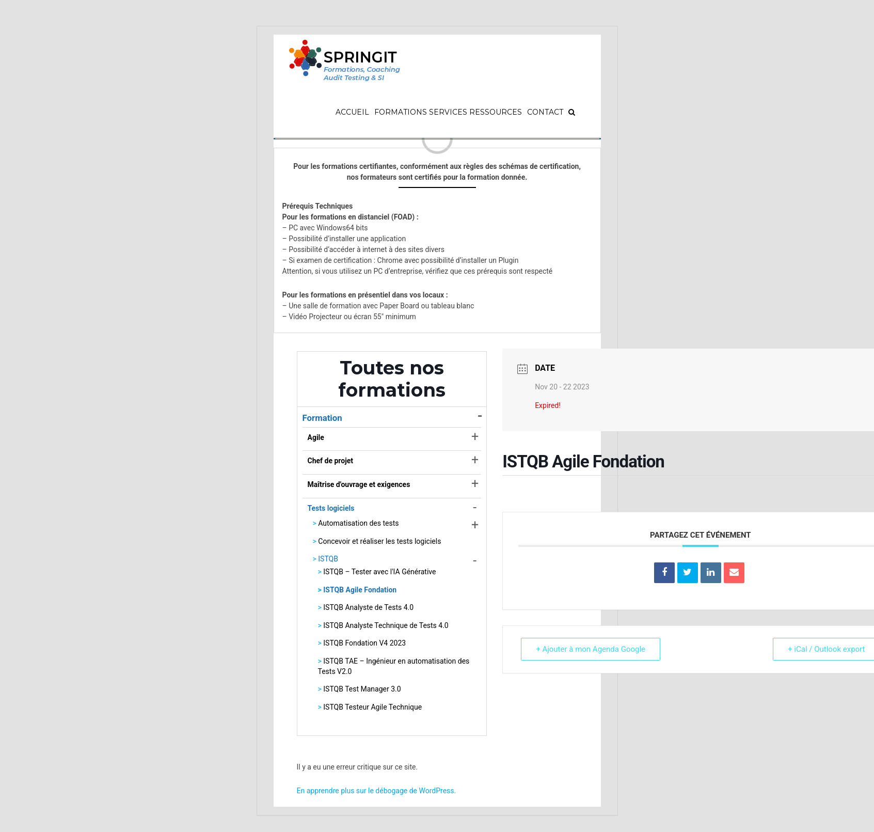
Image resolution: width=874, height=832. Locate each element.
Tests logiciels (331, 508)
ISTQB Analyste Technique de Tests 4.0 (385, 625)
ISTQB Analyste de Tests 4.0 (368, 607)
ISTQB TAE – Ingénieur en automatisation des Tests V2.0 (394, 666)
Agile (316, 437)
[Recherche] (571, 112)
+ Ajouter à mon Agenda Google (590, 649)
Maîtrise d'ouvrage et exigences (359, 484)
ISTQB (328, 559)
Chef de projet (331, 461)
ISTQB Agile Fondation (359, 590)
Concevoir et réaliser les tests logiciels (379, 541)
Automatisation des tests (358, 523)
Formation (322, 418)
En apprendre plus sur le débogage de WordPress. (376, 791)
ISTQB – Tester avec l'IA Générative (379, 572)
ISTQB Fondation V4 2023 (364, 643)
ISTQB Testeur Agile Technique (372, 707)
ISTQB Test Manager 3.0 (362, 689)
